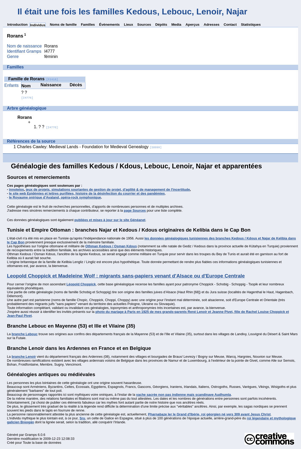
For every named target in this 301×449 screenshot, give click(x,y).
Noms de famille (63, 24)
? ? (27, 94)
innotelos (16, 189)
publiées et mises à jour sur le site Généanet (109, 220)
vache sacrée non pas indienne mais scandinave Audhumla (183, 395)
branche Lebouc (25, 334)
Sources (144, 24)
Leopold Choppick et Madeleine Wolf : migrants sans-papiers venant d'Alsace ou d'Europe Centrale (126, 276)
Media (176, 24)
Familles (88, 24)
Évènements (109, 24)
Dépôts (161, 24)
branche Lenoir (24, 357)
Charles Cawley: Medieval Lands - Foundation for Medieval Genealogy (89, 147)
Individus (37, 25)
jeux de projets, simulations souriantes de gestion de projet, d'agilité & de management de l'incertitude (108, 189)
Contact (230, 24)
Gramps (31, 435)
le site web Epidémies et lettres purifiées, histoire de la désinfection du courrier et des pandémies (87, 193)
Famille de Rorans (33, 79)
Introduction (17, 24)
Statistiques (251, 24)
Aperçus (192, 24)
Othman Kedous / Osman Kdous (111, 246)
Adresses (212, 24)
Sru (82, 418)
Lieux (128, 24)
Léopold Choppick (81, 284)
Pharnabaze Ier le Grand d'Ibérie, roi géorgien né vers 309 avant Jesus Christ (209, 414)
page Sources (135, 210)
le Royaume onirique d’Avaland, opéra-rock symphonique (55, 197)
